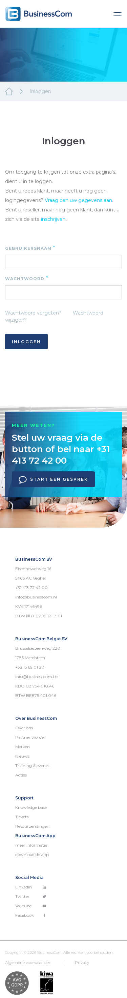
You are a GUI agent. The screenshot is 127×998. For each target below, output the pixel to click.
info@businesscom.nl (36, 596)
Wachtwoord (26, 278)
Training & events (32, 765)
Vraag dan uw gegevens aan (78, 200)
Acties (21, 774)
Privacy (82, 962)
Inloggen (26, 341)
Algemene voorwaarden (28, 962)
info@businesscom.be (36, 676)
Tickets (21, 816)
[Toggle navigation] (117, 14)
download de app (32, 854)
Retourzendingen (32, 826)
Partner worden (30, 737)
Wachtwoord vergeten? (33, 313)
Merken (22, 746)
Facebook (30, 915)
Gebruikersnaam (30, 248)
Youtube (30, 905)
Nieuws (22, 756)
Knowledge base (31, 807)
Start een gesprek (53, 480)
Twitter (30, 896)
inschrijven (53, 219)
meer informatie (31, 845)
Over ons (24, 727)
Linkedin (30, 886)
